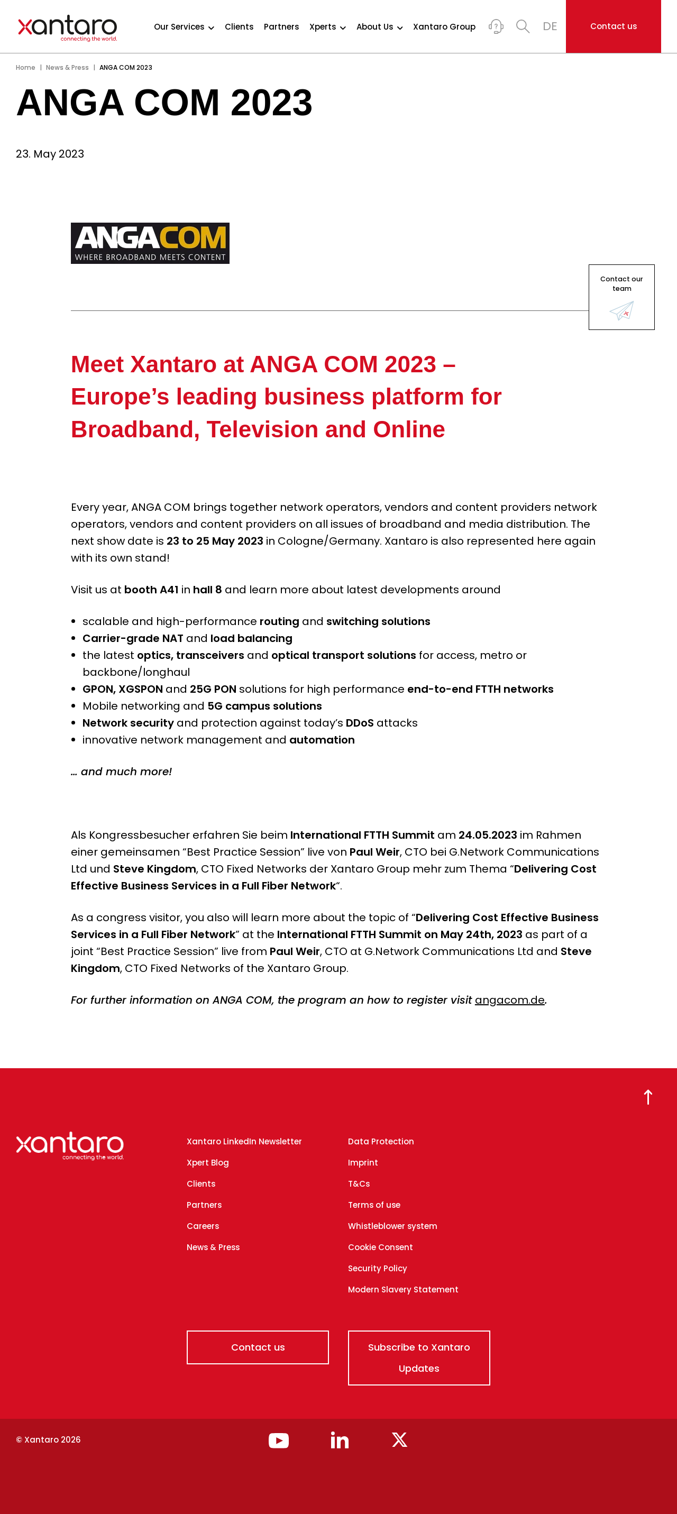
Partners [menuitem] (204, 1204)
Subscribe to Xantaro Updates (419, 1358)
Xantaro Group (444, 27)
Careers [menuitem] (203, 1226)
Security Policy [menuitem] (377, 1268)
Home (25, 67)
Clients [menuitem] (201, 1183)
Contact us (613, 26)
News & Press (67, 67)
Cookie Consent (380, 1247)
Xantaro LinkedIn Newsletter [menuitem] (244, 1141)
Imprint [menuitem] (363, 1162)
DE (550, 26)
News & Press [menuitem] (213, 1247)
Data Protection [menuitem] (381, 1141)
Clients (239, 27)
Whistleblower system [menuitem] (392, 1226)
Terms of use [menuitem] (374, 1204)
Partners (281, 27)
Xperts (327, 27)
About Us (379, 27)
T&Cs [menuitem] (359, 1183)
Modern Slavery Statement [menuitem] (403, 1289)
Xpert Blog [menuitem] (208, 1162)
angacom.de (510, 1000)
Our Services (184, 27)
